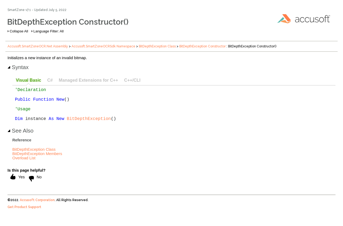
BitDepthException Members (37, 161)
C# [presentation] (50, 80)
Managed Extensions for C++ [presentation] (88, 80)
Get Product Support (24, 214)
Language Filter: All (48, 31)
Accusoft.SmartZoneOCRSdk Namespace (103, 46)
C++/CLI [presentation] (132, 80)
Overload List (23, 165)
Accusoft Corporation (37, 207)
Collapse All (19, 31)
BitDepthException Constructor (202, 46)
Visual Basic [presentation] (28, 80)
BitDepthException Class (157, 46)
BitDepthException (89, 126)
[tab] (28, 80)
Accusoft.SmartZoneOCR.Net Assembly (38, 46)
